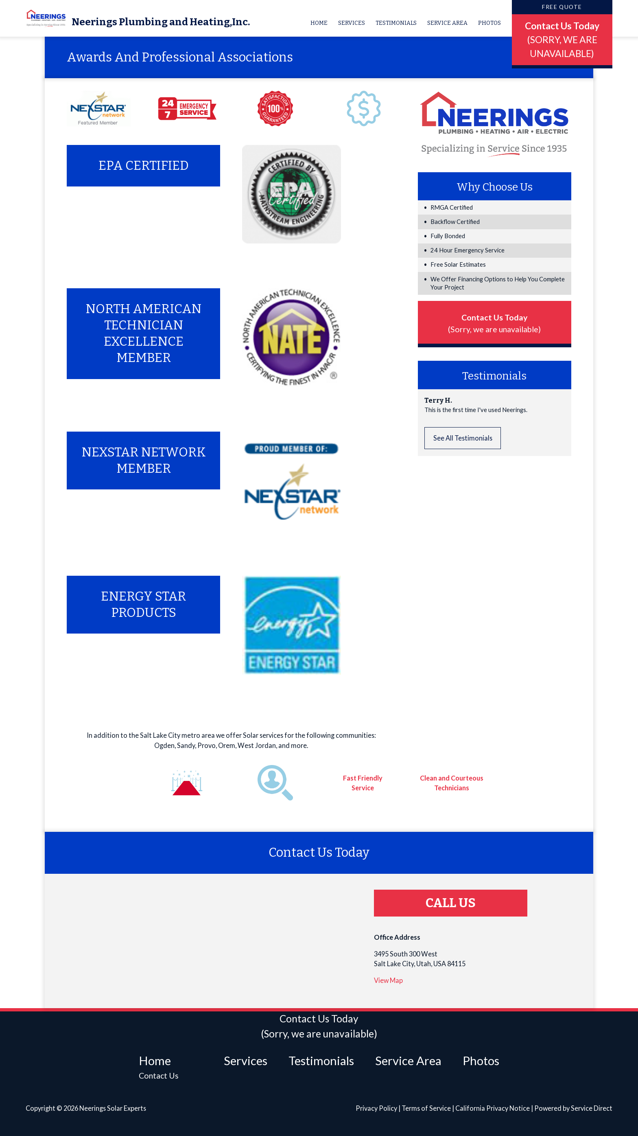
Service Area (447, 23)
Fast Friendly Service (362, 782)
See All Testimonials (462, 438)
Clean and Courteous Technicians (451, 782)
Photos (489, 23)
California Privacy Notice (492, 1108)
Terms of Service (426, 1108)
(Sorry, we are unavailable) (494, 329)
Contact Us (159, 1075)
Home (319, 23)
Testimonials (396, 23)
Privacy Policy (376, 1108)
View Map (388, 980)
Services (351, 23)
